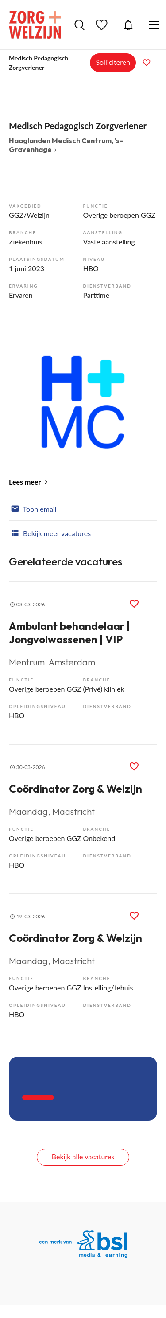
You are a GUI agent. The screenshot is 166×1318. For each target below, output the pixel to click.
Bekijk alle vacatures (83, 1156)
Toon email (32, 508)
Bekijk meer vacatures (50, 532)
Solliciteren (113, 62)
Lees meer (25, 481)
